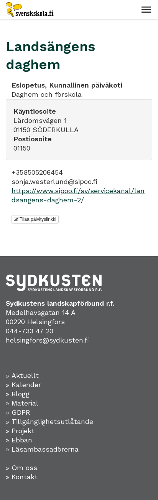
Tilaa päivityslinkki (35, 219)
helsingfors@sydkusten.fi (47, 340)
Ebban (22, 440)
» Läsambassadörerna (42, 449)
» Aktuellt (22, 375)
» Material (22, 403)
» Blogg (18, 394)
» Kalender (23, 385)
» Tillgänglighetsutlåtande (49, 421)
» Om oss (21, 468)
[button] (146, 9)
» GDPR (18, 412)
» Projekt (20, 431)
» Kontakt (22, 477)
